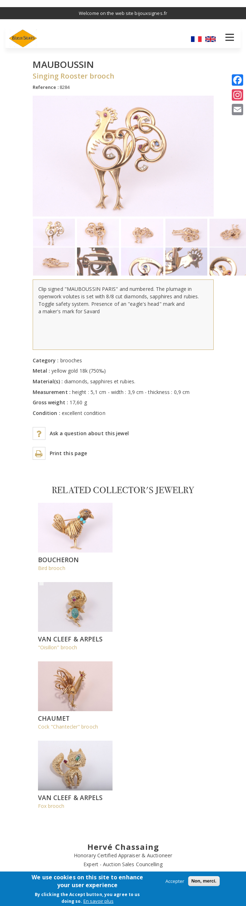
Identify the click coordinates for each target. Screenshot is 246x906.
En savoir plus (98, 901)
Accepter (174, 881)
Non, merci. (204, 881)
